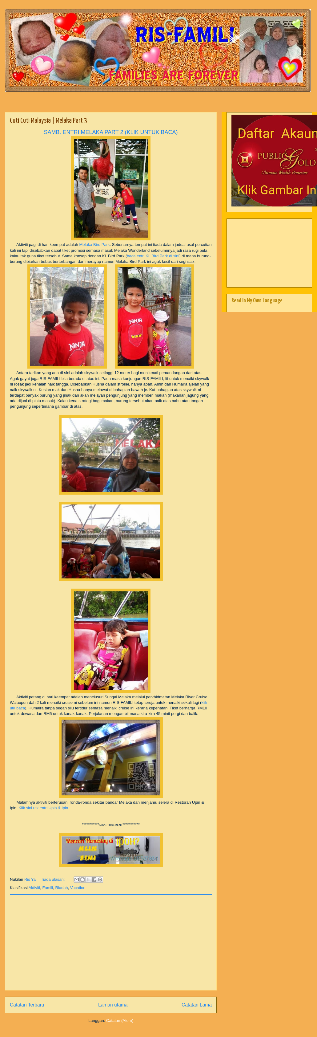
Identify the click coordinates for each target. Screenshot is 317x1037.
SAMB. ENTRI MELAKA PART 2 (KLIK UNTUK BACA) (111, 132)
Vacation (78, 887)
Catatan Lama (197, 1004)
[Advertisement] (111, 942)
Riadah (61, 887)
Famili (47, 887)
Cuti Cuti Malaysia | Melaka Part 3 (48, 120)
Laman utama (112, 1004)
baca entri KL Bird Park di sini (153, 256)
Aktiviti (34, 887)
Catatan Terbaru (27, 1004)
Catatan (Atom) (119, 1020)
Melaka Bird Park (94, 244)
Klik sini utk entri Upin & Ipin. (43, 808)
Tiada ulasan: (53, 879)
